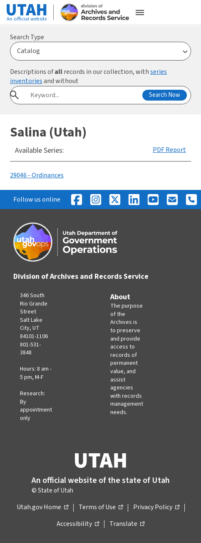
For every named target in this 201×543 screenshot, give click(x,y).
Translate (126, 524)
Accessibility (78, 524)
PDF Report (169, 149)
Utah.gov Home (42, 507)
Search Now (164, 95)
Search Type (27, 37)
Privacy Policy (156, 507)
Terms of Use (101, 507)
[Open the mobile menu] (139, 12)
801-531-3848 (30, 349)
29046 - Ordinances (37, 175)
